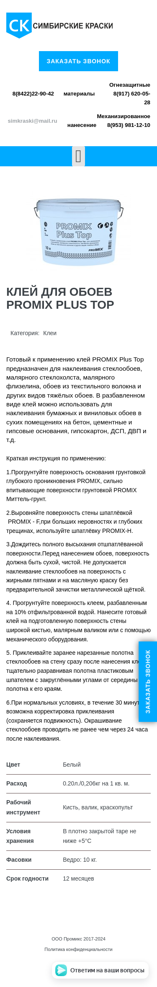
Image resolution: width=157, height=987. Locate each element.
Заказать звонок (78, 61)
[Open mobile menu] (78, 156)
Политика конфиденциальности (78, 949)
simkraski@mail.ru (32, 121)
